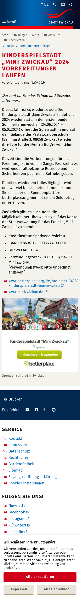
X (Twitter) (17, 525)
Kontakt (15, 438)
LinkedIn (15, 532)
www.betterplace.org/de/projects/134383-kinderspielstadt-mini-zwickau (44, 283)
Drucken (13, 399)
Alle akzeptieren (40, 577)
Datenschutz (19, 451)
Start (5, 35)
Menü (9, 22)
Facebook (16, 512)
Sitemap (15, 470)
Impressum (17, 445)
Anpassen (19, 589)
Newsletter (17, 505)
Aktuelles (54, 35)
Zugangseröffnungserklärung (32, 476)
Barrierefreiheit (21, 464)
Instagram (16, 519)
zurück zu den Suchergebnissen (28, 46)
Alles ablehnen (56, 589)
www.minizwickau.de (25, 292)
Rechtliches (18, 457)
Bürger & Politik (28, 35)
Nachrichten (16, 40)
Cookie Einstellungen (26, 483)
